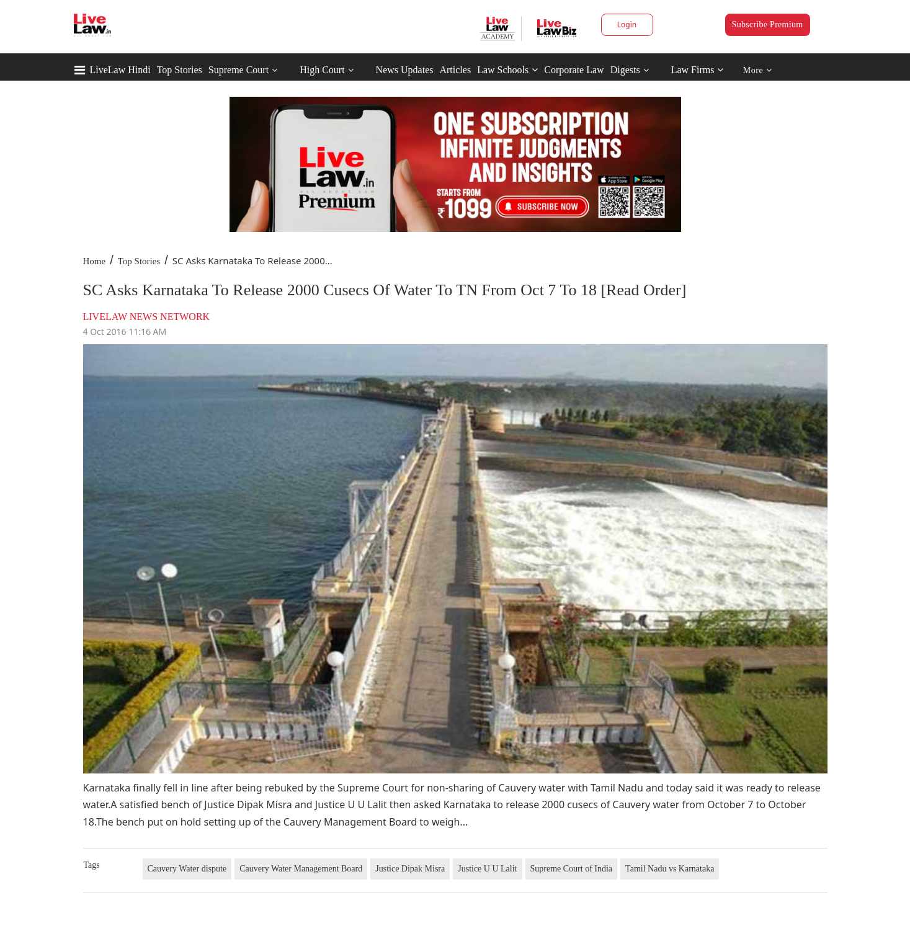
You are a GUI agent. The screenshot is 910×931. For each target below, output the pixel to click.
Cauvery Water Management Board (300, 868)
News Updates (405, 70)
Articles (455, 70)
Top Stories (179, 70)
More (757, 70)
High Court (322, 70)
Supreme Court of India (571, 868)
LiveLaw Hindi (120, 70)
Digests (625, 70)
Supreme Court (238, 70)
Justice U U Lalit (487, 868)
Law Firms (697, 70)
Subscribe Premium (767, 24)
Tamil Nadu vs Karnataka (669, 868)
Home (94, 261)
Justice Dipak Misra (410, 868)
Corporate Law (574, 70)
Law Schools (507, 70)
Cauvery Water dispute (187, 868)
